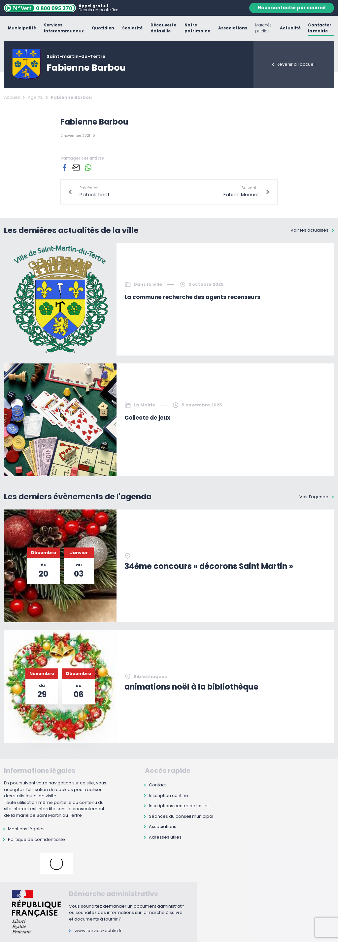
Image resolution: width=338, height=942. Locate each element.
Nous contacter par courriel (291, 8)
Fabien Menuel (240, 194)
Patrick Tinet (95, 194)
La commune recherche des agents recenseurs (192, 297)
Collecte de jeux (147, 418)
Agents (35, 97)
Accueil (12, 97)
